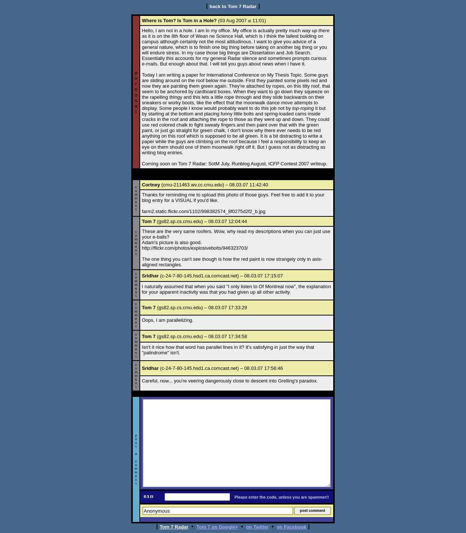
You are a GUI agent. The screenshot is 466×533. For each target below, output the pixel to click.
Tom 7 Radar (174, 527)
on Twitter (257, 527)
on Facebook (291, 527)
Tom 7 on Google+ (217, 527)
